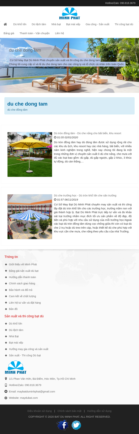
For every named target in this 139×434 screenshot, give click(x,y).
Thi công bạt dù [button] (124, 24)
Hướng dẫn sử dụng (99, 410)
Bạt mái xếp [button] (73, 24)
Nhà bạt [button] (56, 24)
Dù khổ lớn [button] (19, 24)
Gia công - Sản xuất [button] (97, 24)
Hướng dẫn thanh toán (22, 277)
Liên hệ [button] (59, 33)
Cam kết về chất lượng (22, 296)
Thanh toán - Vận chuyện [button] (35, 33)
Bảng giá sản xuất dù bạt (24, 270)
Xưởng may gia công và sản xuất (28, 349)
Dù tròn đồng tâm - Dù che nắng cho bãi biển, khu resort (87, 133)
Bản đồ (13, 308)
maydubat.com (29, 397)
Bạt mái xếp (16, 342)
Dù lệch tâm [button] (39, 24)
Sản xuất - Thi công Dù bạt (25, 355)
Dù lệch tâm (16, 329)
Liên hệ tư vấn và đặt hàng (25, 302)
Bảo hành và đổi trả (20, 289)
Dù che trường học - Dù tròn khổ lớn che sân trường (85, 195)
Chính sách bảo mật (70, 410)
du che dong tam (25, 50)
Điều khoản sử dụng (39, 410)
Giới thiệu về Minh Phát (23, 264)
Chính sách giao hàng (22, 283)
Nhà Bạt (14, 336)
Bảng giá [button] (9, 33)
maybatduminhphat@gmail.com (36, 391)
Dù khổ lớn (15, 323)
